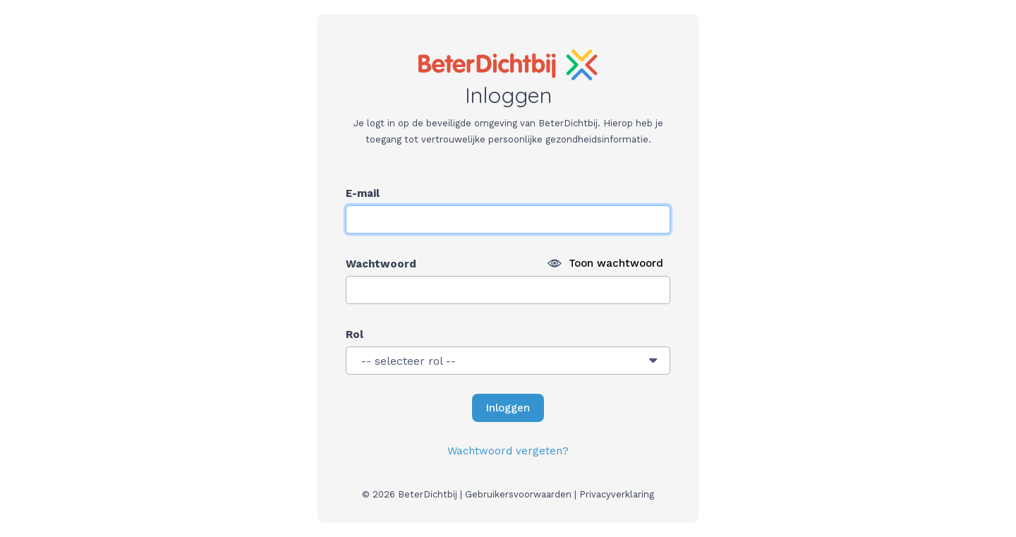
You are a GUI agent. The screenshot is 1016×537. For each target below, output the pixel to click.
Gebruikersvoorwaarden (518, 494)
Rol (354, 334)
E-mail (363, 193)
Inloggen (511, 404)
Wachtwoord (381, 264)
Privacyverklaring (616, 494)
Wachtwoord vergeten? (508, 451)
